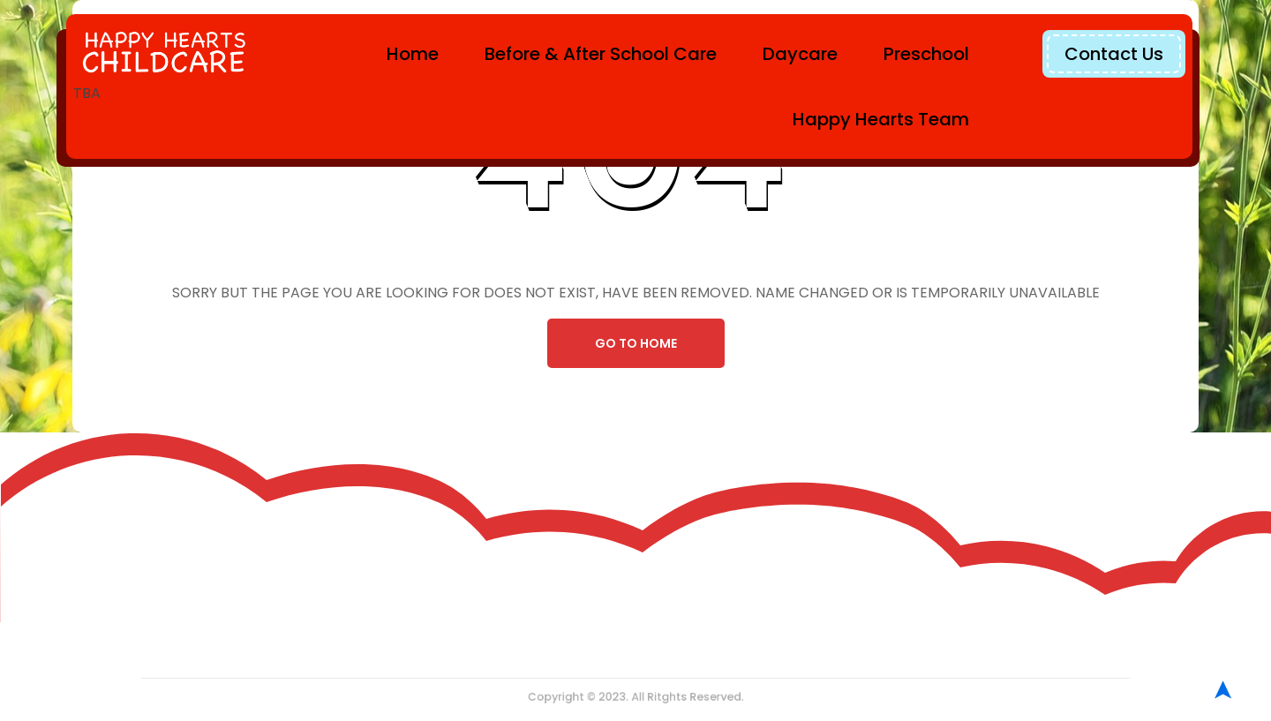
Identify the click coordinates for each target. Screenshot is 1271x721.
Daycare (800, 53)
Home (413, 53)
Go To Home (636, 343)
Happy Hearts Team (881, 119)
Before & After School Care (601, 53)
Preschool (926, 53)
